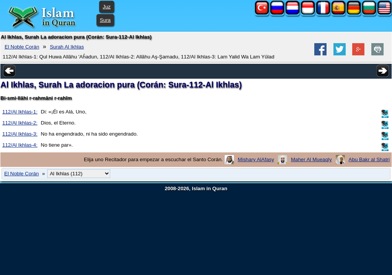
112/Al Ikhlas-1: (20, 112)
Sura (105, 20)
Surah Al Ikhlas (67, 47)
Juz (107, 7)
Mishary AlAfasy (256, 159)
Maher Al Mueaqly (311, 159)
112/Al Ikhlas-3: (20, 134)
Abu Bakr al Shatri (369, 159)
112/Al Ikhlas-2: (20, 123)
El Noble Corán (22, 47)
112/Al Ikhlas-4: (20, 145)
